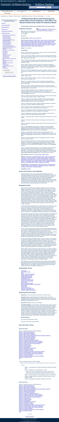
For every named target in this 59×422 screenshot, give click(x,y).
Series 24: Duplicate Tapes (25, 357)
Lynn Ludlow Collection (6, 44)
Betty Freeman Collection (7, 38)
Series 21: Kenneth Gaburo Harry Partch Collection (30, 353)
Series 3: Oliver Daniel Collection (26, 333)
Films (43, 156)
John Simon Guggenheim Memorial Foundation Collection (9, 40)
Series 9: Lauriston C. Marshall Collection (28, 340)
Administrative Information (7, 31)
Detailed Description (6, 33)
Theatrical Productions (50, 161)
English (28, 168)
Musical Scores (5, 52)
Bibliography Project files (7, 54)
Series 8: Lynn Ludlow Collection (26, 338)
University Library (17, 16)
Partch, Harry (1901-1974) (35, 38)
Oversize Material (6, 64)
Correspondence (33, 164)
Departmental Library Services (27, 16)
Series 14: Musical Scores (25, 345)
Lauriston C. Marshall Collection (8, 45)
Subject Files (5, 51)
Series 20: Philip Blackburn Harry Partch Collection (30, 352)
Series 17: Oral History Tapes (26, 349)
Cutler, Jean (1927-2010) (46, 40)
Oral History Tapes (6, 56)
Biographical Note (5, 27)
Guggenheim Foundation (26, 277)
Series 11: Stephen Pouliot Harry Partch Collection (30, 342)
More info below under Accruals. (41, 154)
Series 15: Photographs (24, 346)
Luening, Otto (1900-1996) (27, 280)
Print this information (48, 30)
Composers (28, 156)
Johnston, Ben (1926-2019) (44, 42)
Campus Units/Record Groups (7, 11)
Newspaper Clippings (43, 165)
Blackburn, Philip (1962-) (34, 40)
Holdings (10, 16)
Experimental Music (42, 164)
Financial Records (51, 164)
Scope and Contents (6, 25)
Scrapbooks (23, 166)
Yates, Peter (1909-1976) (37, 45)
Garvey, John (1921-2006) (30, 157)
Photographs (5, 53)
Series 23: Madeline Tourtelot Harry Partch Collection (31, 356)
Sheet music (30, 166)
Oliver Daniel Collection (7, 37)
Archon (28, 420)
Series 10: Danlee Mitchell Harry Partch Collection (30, 341)
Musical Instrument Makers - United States (30, 284)
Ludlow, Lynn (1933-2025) (36, 43)
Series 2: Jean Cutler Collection (26, 332)
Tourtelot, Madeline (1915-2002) (42, 162)
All (19, 358)
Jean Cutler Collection (6, 36)
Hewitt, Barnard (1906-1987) (30, 42)
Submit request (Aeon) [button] (42, 29)
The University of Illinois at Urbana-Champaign (32, 421)
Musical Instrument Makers (40, 160)
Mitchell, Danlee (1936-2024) (30, 44)
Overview (3, 23)
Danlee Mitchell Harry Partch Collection (9, 46)
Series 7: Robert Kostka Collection (27, 337)
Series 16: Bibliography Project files (27, 348)
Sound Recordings (37, 166)
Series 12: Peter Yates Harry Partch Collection (29, 343)
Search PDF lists (55, 7)
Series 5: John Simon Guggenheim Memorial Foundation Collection (34, 335)
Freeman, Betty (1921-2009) (36, 41)
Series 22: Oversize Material (25, 354)
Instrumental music (31, 158)
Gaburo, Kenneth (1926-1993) (28, 274)
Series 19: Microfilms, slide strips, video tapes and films (31, 351)
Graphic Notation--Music (42, 157)
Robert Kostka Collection (7, 43)
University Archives (4, 16)
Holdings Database (44, 4)
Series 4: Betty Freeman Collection (27, 334)
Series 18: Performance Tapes (26, 350)
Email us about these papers (9, 76)
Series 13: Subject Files (24, 344)
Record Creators (7, 13)
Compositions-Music (36, 156)
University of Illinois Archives (16, 4)
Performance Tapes (6, 57)
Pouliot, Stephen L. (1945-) (44, 44)
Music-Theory (30, 160)
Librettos (23, 165)
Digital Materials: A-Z (36, 11)
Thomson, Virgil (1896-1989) (27, 162)
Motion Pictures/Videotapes (32, 165)
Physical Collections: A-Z (22, 11)
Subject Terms (4, 29)
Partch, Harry (42, 161)
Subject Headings (51, 11)
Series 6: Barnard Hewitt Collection (27, 336)
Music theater (35, 161)
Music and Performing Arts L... (39, 16)
